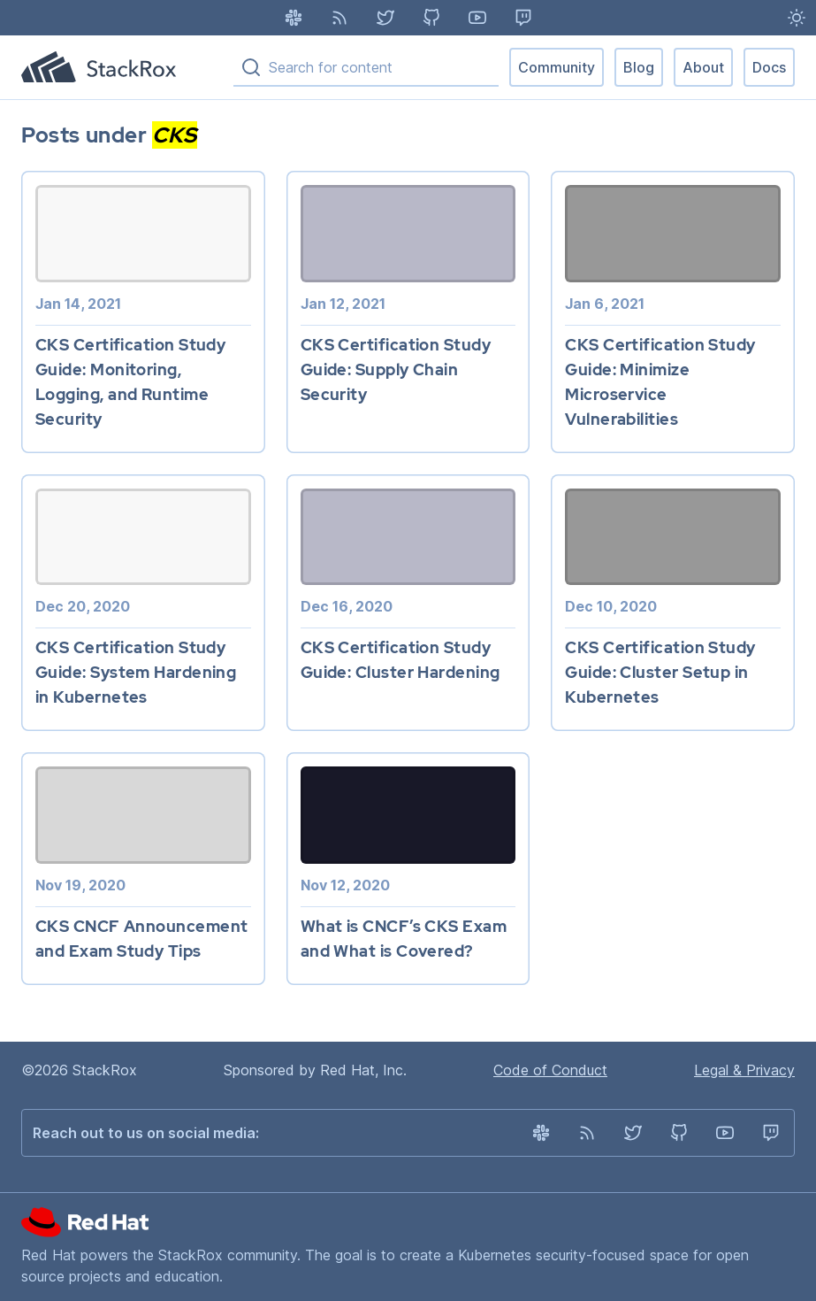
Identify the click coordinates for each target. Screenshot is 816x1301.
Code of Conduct (550, 1070)
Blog (638, 67)
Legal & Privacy (744, 1070)
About (703, 67)
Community (556, 67)
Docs (769, 67)
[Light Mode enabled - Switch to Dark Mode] (796, 17)
